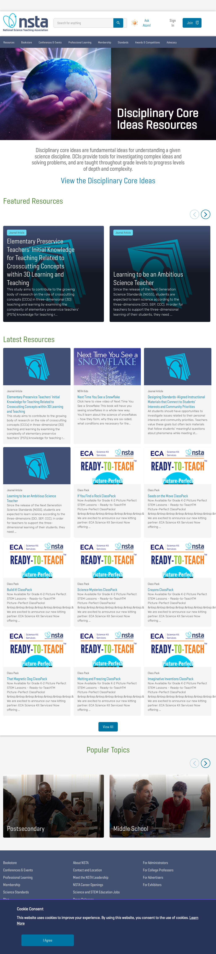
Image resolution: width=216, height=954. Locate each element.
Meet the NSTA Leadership (90, 877)
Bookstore (26, 42)
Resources (8, 42)
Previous (194, 214)
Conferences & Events (50, 42)
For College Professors (158, 870)
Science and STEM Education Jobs (96, 892)
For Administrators (155, 862)
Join (190, 22)
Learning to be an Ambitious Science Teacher (148, 278)
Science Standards (16, 892)
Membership (104, 42)
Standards (123, 42)
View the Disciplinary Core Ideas (108, 180)
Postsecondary (26, 828)
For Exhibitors (152, 884)
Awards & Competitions (147, 42)
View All (108, 726)
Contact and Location (87, 870)
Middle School (130, 828)
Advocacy (172, 42)
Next (205, 214)
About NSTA (81, 862)
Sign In (173, 23)
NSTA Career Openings (88, 884)
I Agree (47, 940)
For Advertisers (153, 877)
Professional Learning (79, 42)
